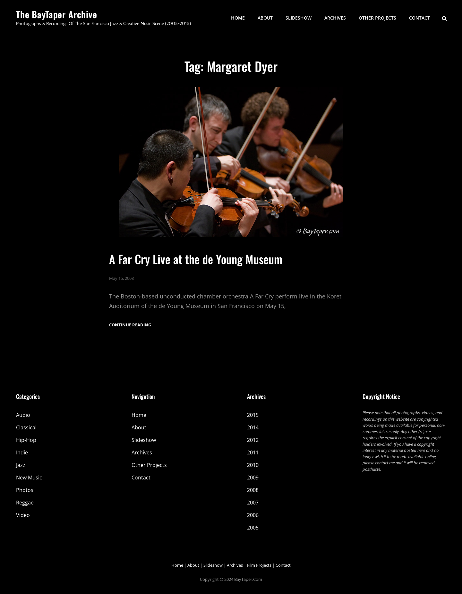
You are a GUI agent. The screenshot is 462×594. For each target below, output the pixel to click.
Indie (22, 452)
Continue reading (130, 325)
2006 (253, 515)
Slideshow (299, 18)
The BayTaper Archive (56, 14)
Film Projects (259, 565)
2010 (253, 465)
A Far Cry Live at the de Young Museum (195, 258)
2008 (253, 490)
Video (23, 515)
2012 (253, 439)
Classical (26, 427)
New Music (29, 477)
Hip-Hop (26, 439)
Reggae (25, 502)
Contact (419, 18)
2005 (253, 527)
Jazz (20, 465)
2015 (253, 414)
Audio (23, 414)
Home (238, 18)
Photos (24, 490)
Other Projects (377, 18)
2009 (253, 477)
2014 (253, 427)
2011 (253, 452)
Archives (335, 18)
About (265, 18)
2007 (253, 502)
